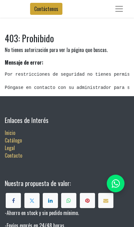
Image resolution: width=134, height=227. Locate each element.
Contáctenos (46, 9)
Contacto (13, 155)
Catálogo (13, 140)
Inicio (10, 133)
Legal (10, 148)
